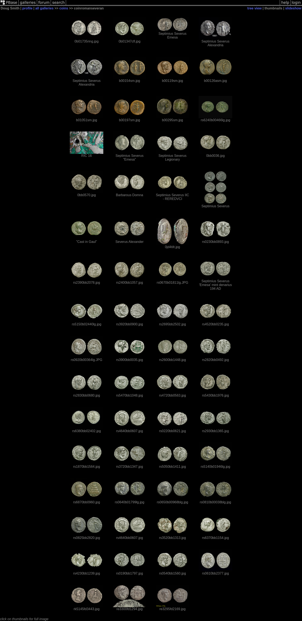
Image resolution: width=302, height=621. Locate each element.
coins (63, 8)
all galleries (44, 8)
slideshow (293, 8)
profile (27, 8)
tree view (254, 8)
